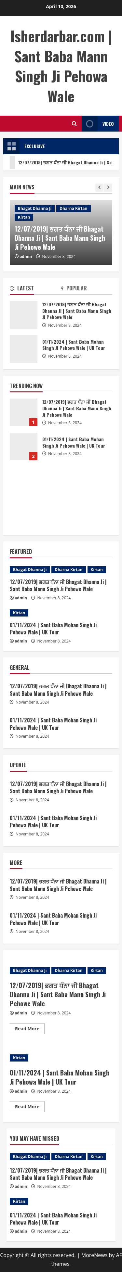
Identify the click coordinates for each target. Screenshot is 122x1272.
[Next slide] (108, 188)
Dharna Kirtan (73, 208)
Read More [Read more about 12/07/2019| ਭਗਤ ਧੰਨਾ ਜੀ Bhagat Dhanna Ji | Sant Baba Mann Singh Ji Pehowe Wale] (30, 1029)
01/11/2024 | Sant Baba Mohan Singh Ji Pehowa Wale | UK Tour (23, 446)
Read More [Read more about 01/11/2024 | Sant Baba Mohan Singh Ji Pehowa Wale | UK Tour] (30, 1107)
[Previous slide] (99, 188)
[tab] (35, 289)
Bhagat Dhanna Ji (34, 208)
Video (98, 124)
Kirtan (24, 217)
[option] (61, 232)
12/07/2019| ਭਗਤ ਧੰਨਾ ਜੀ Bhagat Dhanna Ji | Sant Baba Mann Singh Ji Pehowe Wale (60, 238)
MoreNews (94, 1255)
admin (26, 256)
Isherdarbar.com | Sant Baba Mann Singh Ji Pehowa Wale (61, 66)
